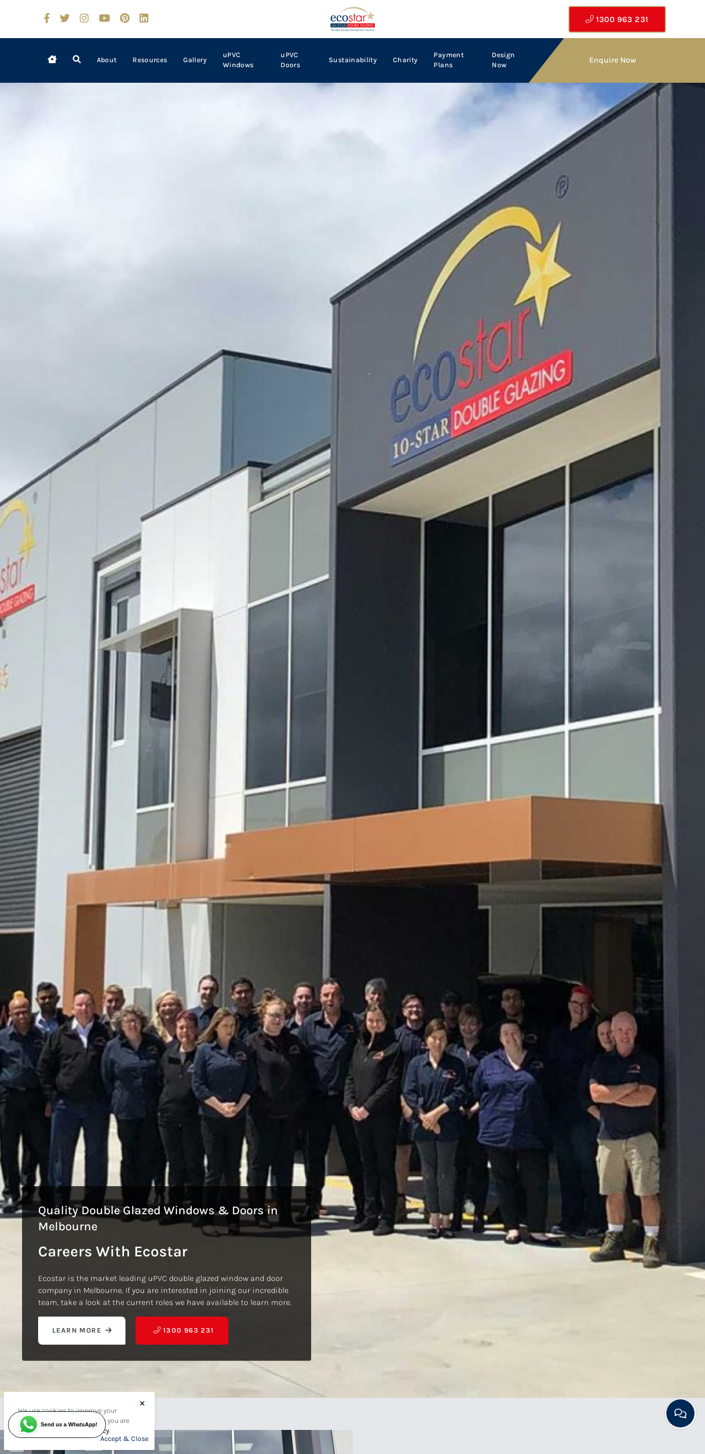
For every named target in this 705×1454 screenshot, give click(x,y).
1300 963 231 (617, 19)
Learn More (81, 1330)
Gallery (194, 60)
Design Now (503, 60)
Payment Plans (448, 60)
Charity (405, 60)
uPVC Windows (238, 60)
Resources (149, 60)
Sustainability (353, 60)
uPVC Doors (290, 60)
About (107, 60)
